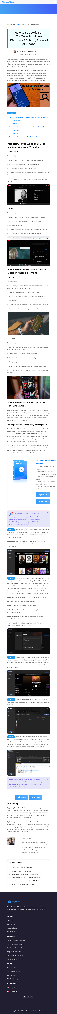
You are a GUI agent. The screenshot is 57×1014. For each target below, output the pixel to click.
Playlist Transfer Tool (14, 952)
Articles (17, 24)
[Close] (47, 513)
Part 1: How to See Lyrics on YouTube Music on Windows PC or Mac (28, 117)
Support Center (12, 928)
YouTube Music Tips (30, 54)
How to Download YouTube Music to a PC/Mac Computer (27, 881)
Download (42, 494)
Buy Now (21, 797)
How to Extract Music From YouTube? (22, 868)
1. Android (11, 277)
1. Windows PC (13, 151)
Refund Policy (12, 975)
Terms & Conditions (13, 971)
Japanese (14, 991)
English (13, 988)
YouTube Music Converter (15, 944)
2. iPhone (11, 338)
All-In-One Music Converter (16, 940)
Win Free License (13, 979)
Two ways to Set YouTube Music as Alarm (23, 884)
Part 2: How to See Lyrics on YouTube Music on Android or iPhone (28, 127)
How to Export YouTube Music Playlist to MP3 (24, 874)
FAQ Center (11, 932)
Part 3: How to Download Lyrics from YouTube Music (24, 137)
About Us (10, 920)
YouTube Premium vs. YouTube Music (22, 871)
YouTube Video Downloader (16, 948)
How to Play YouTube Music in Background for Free (26, 877)
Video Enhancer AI (13, 959)
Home (12, 24)
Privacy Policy (12, 968)
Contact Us (11, 924)
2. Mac (10, 208)
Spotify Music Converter (15, 955)
